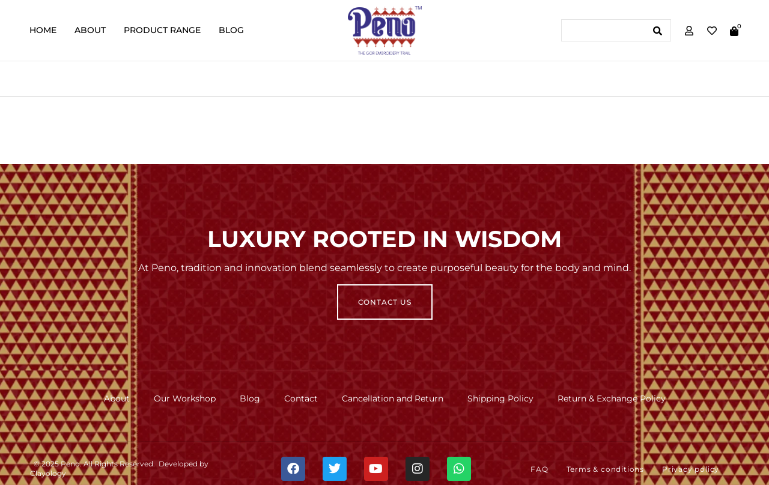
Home (42, 30)
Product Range (162, 30)
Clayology (48, 473)
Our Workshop (185, 398)
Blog (231, 30)
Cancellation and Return (392, 398)
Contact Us (385, 302)
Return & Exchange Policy (612, 398)
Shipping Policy (500, 398)
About (90, 30)
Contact (301, 398)
